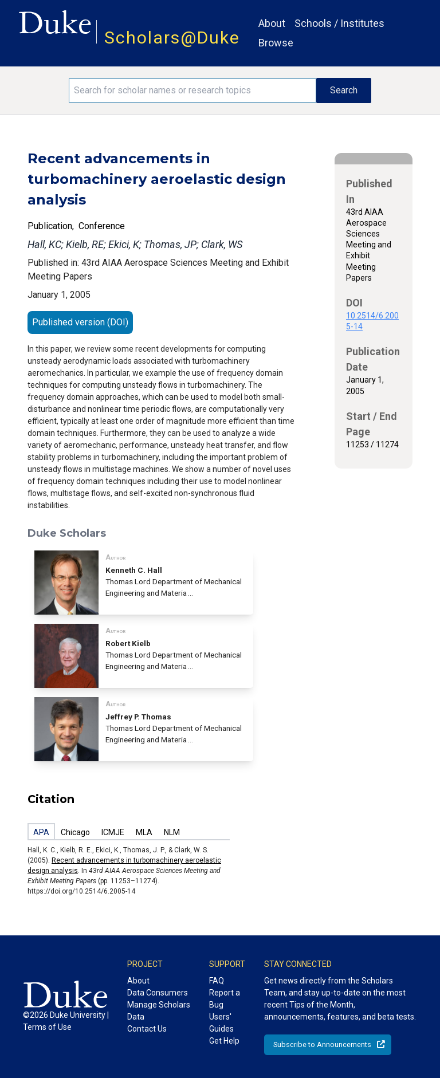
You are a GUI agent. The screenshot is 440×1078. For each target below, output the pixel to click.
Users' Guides (221, 1022)
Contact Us (147, 1028)
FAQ (216, 980)
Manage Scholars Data (158, 1010)
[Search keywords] (192, 90)
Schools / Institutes (339, 23)
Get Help (224, 1040)
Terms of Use (47, 1027)
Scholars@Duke (172, 37)
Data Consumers (157, 992)
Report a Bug (224, 998)
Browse (275, 43)
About (271, 23)
